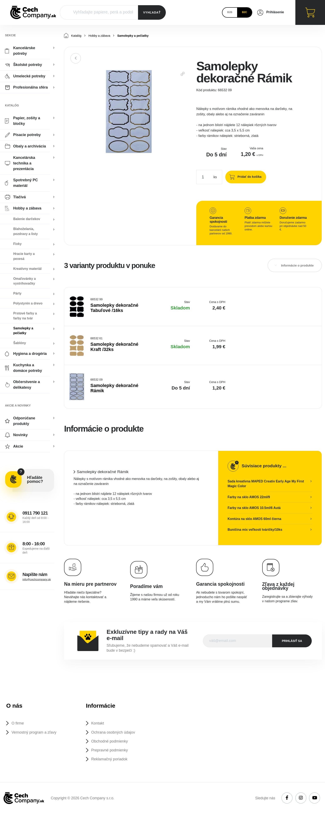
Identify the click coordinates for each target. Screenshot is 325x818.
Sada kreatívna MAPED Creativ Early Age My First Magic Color (267, 484)
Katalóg (73, 35)
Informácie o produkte (297, 265)
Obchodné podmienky (112, 744)
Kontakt (99, 725)
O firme (19, 725)
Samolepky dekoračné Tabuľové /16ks (114, 308)
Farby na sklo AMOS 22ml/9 (249, 497)
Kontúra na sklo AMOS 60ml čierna (255, 520)
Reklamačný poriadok (112, 763)
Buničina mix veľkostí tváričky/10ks (256, 531)
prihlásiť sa (292, 642)
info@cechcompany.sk (37, 579)
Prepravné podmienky (112, 753)
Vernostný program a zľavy (36, 734)
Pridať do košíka (248, 176)
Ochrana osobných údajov (116, 734)
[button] (182, 74)
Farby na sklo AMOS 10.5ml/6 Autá (255, 508)
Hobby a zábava (102, 36)
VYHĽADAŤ (152, 12)
